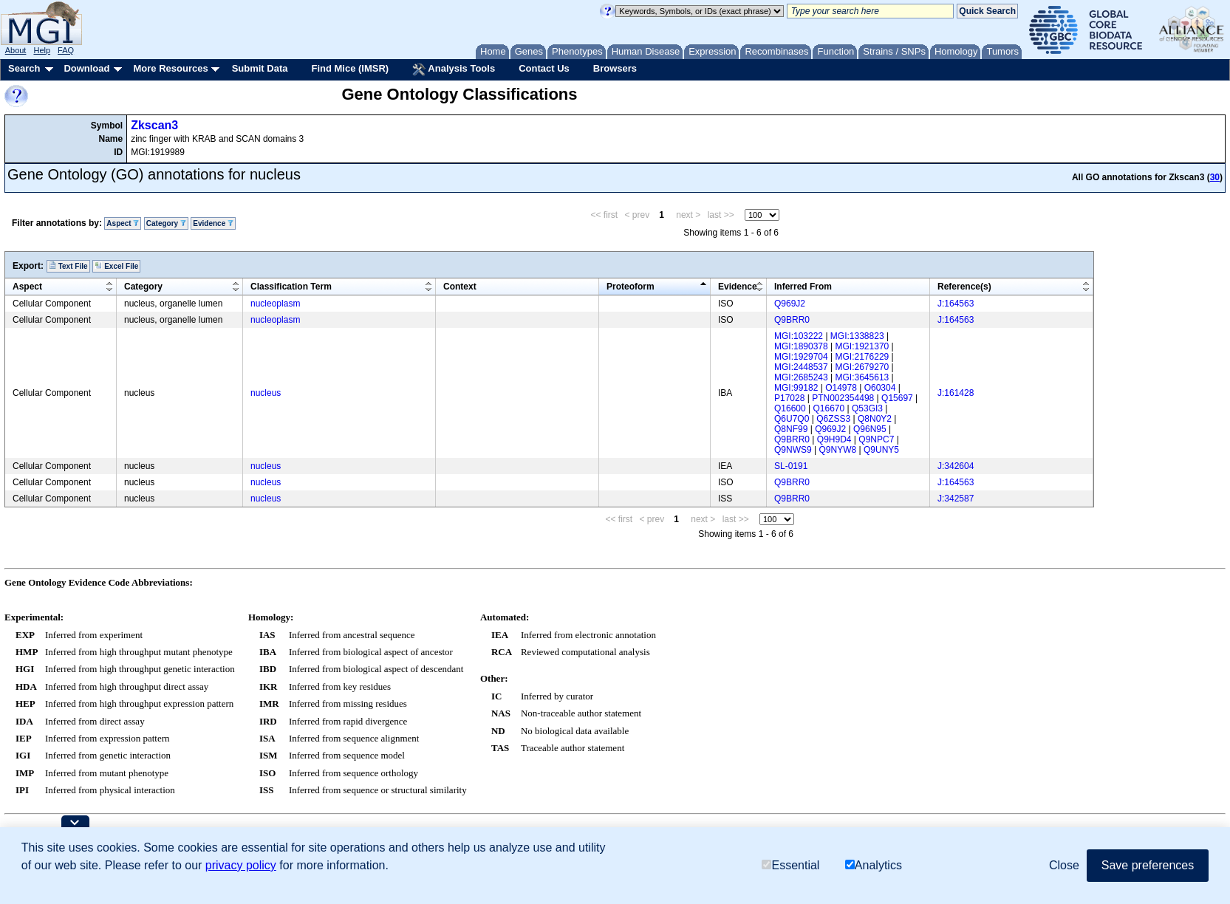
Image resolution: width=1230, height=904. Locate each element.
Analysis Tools (453, 69)
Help (41, 50)
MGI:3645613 (862, 377)
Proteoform (631, 286)
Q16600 (790, 408)
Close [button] (1064, 865)
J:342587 (955, 498)
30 (1215, 177)
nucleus (265, 393)
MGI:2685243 (801, 377)
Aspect (122, 223)
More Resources (170, 68)
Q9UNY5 (881, 450)
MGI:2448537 (801, 367)
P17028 (789, 398)
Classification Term (291, 286)
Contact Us (544, 68)
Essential (790, 865)
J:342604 (955, 466)
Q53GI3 (867, 408)
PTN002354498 (843, 398)
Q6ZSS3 (833, 419)
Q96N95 (869, 429)
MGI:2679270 (862, 367)
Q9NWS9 (793, 450)
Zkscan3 (154, 125)
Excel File (116, 265)
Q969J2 (789, 303)
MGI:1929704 (801, 357)
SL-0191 (790, 466)
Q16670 (829, 408)
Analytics (873, 865)
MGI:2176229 (862, 357)
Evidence (213, 223)
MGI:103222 (798, 336)
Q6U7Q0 (791, 419)
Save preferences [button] (1147, 865)
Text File (68, 265)
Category (166, 223)
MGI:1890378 (801, 346)
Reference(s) (964, 286)
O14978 (841, 388)
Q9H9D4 (834, 439)
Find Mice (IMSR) (350, 68)
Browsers (615, 68)
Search (24, 68)
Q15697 (897, 398)
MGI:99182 (796, 388)
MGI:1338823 (857, 336)
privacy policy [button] (240, 865)
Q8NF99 (790, 429)
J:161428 (955, 393)
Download (86, 68)
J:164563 (955, 303)
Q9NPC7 (876, 439)
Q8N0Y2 (875, 419)
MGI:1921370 (862, 346)
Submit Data (260, 68)
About (16, 50)
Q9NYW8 (837, 450)
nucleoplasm (275, 303)
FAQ (66, 50)
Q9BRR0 (792, 320)
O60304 (880, 388)
